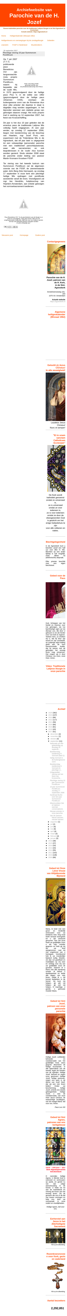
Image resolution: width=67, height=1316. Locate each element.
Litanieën (4, 45)
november (54, 736)
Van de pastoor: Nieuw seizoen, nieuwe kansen (57, 817)
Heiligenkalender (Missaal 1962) (22, 36)
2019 (50, 727)
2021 (50, 722)
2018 (50, 729)
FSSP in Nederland (19, 45)
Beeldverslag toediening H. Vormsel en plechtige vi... (56, 767)
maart (52, 834)
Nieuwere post (7, 235)
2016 (50, 841)
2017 (50, 732)
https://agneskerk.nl (57, 301)
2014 (50, 845)
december (54, 734)
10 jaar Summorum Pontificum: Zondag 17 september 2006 (57, 790)
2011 (50, 853)
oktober (53, 739)
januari (53, 838)
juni (52, 827)
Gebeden (50, 40)
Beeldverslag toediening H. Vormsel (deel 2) (57, 754)
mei (52, 829)
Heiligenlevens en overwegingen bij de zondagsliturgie (22, 40)
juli (51, 824)
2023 (50, 717)
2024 (50, 715)
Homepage (24, 235)
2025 (50, 713)
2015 (50, 843)
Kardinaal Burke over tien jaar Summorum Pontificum (56, 798)
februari (53, 836)
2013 (50, 848)
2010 (50, 855)
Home (3, 36)
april (52, 831)
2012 (50, 850)
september (54, 741)
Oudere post (40, 235)
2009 (50, 857)
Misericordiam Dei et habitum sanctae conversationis (57, 806)
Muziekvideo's (36, 45)
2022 (50, 720)
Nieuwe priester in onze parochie (57, 812)
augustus (54, 822)
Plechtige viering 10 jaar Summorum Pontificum (57, 782)
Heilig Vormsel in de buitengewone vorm (57, 760)
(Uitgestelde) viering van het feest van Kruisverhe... (56, 775)
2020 (50, 725)
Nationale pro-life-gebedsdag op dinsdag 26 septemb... (57, 746)
